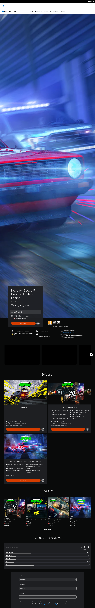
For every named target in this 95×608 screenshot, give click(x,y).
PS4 (16, 5)
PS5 (12, 5)
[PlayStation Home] (3, 5)
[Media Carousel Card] (22, 353)
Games (7, 5)
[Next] (91, 352)
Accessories (27, 5)
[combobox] (48, 578)
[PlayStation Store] (9, 9)
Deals (46, 10)
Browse (63, 10)
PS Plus (21, 5)
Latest (31, 10)
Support (44, 5)
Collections (38, 10)
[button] (68, 330)
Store (39, 5)
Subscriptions (54, 10)
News (34, 5)
